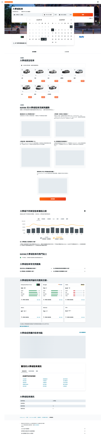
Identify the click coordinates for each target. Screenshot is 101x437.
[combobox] (16, 11)
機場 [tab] (37, 371)
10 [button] (45, 30)
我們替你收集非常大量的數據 (53, 431)
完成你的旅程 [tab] (31, 371)
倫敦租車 (24, 382)
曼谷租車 (24, 386)
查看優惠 (30, 80)
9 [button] (42, 30)
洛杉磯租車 (65, 380)
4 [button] (48, 26)
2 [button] (42, 26)
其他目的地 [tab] (24, 371)
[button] (2, 2)
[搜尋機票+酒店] (2, 14)
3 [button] (45, 26)
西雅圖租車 (45, 379)
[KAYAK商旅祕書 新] (2, 23)
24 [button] (45, 36)
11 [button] (48, 30)
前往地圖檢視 (82, 332)
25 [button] (48, 36)
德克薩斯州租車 (45, 417)
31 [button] (45, 39)
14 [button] (36, 33)
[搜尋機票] (2, 6)
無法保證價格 (36, 424)
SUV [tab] (54, 219)
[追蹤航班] (2, 20)
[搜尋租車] (2, 11)
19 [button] (29, 36)
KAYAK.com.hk (22, 417)
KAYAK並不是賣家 (53, 429)
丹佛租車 (45, 380)
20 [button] (33, 36)
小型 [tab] (38, 219)
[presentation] (47, 280)
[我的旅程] (2, 27)
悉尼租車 (45, 386)
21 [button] (36, 36)
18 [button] (48, 33)
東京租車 (24, 380)
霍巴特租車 (65, 384)
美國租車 (39, 417)
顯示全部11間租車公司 (24, 326)
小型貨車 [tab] (62, 219)
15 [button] (39, 33)
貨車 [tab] (57, 219)
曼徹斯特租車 (25, 384)
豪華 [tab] (67, 219)
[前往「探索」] (2, 17)
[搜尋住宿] (2, 8)
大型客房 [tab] (49, 219)
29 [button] (39, 39)
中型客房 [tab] (43, 219)
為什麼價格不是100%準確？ (53, 433)
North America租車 (33, 417)
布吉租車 (24, 379)
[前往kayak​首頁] (9, 2)
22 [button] (39, 36)
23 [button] (42, 36)
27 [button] (32, 39)
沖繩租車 (45, 382)
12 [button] (29, 33)
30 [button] (42, 39)
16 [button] (42, 33)
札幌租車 (65, 386)
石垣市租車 (65, 382)
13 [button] (32, 33)
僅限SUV (91, 18)
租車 (27, 417)
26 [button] (29, 39)
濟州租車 (45, 384)
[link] (53, 199)
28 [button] (36, 39)
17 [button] (45, 33)
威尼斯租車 (65, 379)
